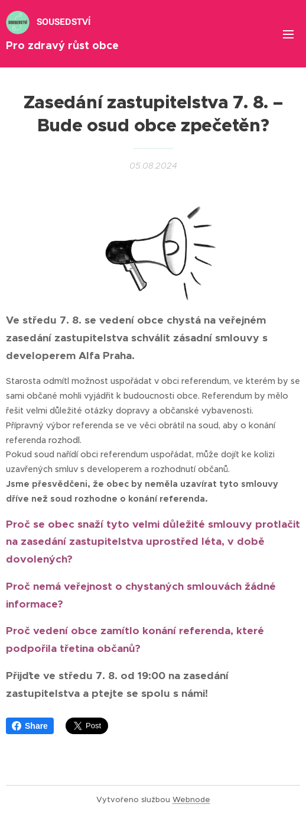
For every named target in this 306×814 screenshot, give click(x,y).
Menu (288, 34)
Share (30, 726)
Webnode (191, 799)
